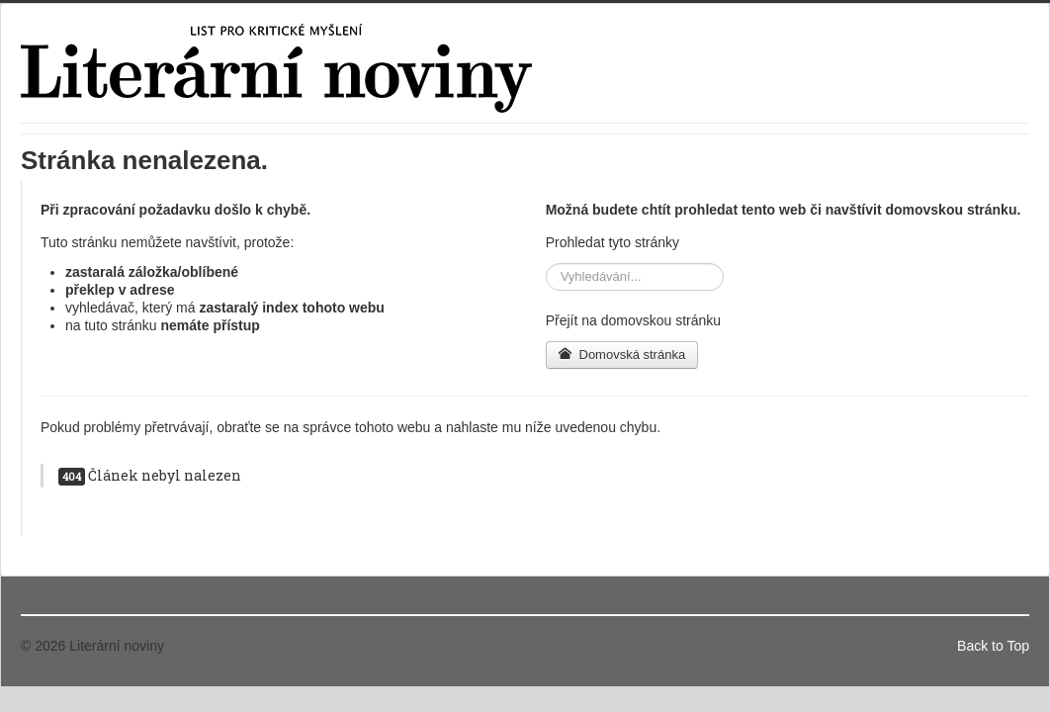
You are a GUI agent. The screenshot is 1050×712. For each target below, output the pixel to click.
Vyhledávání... (546, 263)
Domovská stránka (622, 354)
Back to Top (993, 646)
